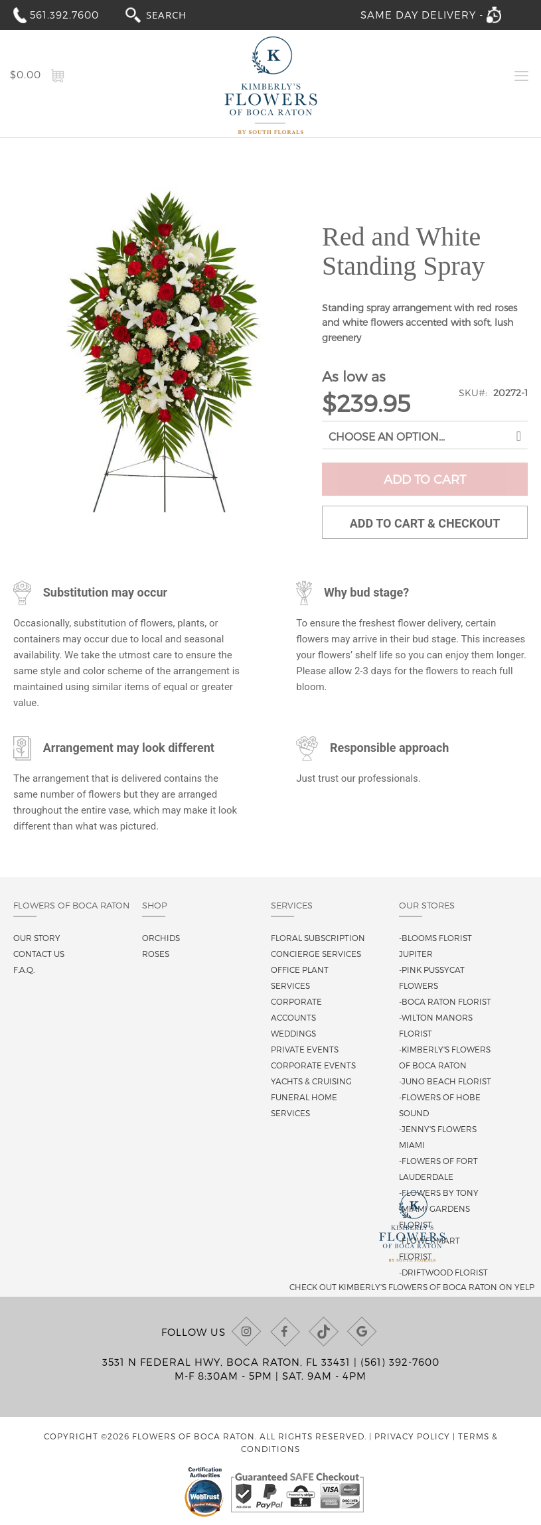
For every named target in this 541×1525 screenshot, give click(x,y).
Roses (155, 953)
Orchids (161, 937)
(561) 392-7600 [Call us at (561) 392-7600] (399, 1362)
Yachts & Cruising (311, 1081)
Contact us (38, 953)
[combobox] (178, 14)
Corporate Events (313, 1065)
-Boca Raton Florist (445, 1001)
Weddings (293, 1033)
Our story (36, 937)
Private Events (305, 1049)
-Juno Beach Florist (445, 1081)
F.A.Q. (24, 969)
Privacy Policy (412, 1436)
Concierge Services (316, 953)
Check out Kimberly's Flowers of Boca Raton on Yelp (411, 1286)
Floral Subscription (318, 937)
